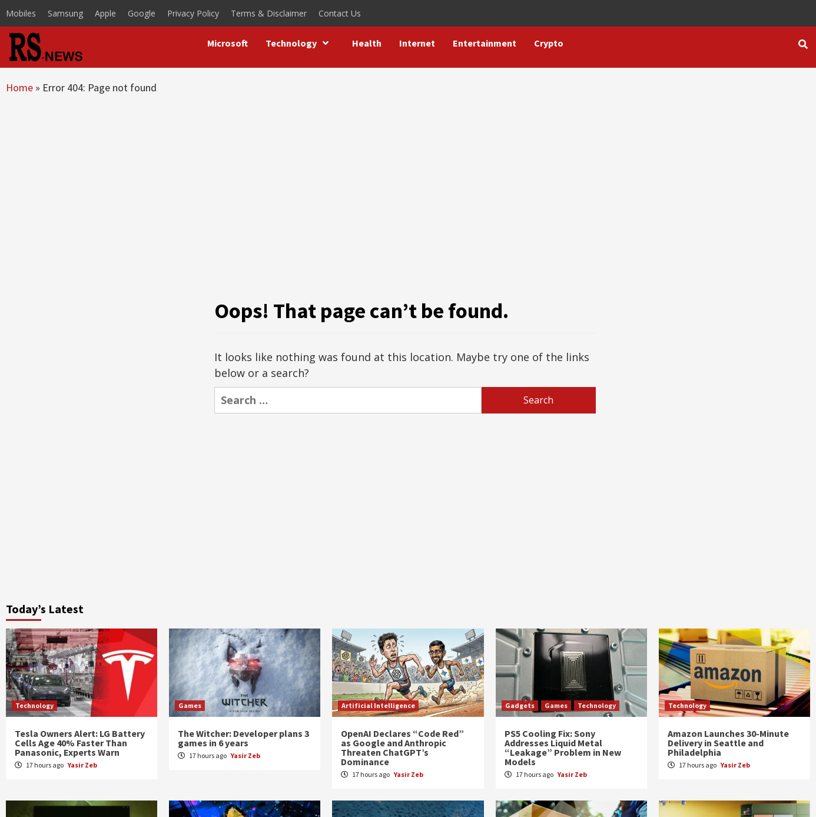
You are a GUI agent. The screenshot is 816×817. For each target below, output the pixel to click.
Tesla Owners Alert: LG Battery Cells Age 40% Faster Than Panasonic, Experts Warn (80, 742)
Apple (105, 13)
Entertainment (484, 43)
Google (141, 13)
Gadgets (520, 705)
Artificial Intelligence (378, 705)
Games (189, 705)
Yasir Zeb (82, 764)
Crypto (548, 43)
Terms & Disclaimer (269, 13)
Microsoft (227, 43)
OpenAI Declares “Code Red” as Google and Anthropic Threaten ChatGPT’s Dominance (402, 747)
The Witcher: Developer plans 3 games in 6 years (243, 738)
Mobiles (21, 13)
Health (367, 43)
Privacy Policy (193, 13)
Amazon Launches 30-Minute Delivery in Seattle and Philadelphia (728, 742)
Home (19, 87)
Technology (300, 43)
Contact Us (340, 13)
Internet (417, 43)
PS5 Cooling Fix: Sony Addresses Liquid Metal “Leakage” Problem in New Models (563, 747)
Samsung (65, 13)
